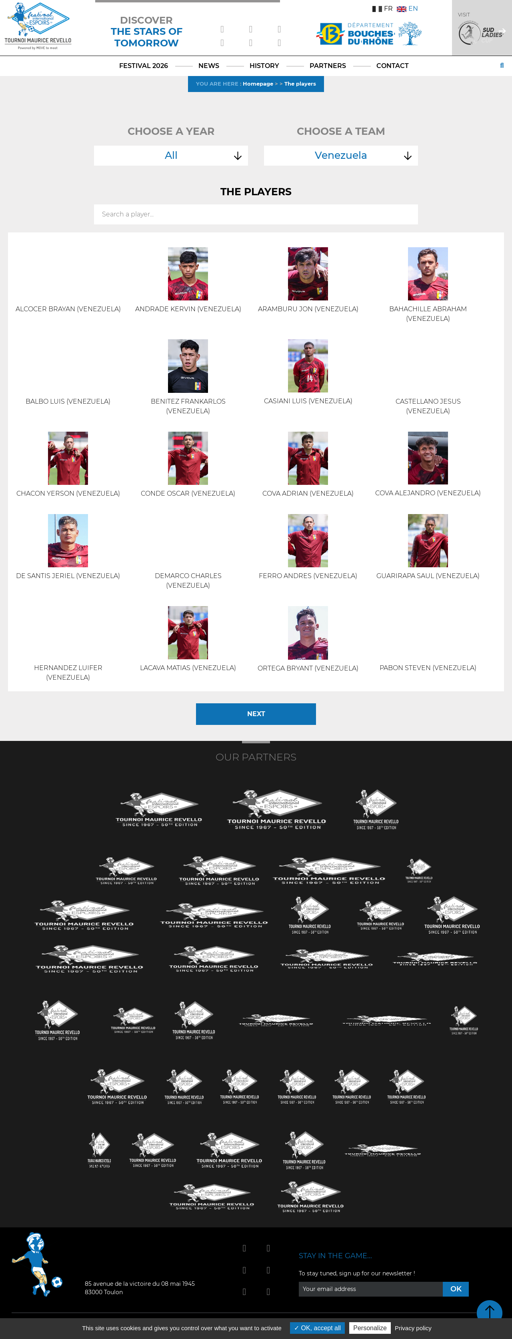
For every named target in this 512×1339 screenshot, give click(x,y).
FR (382, 8)
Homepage (258, 83)
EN (407, 8)
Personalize (370, 1328)
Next (256, 714)
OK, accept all (317, 1328)
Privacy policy (413, 1328)
